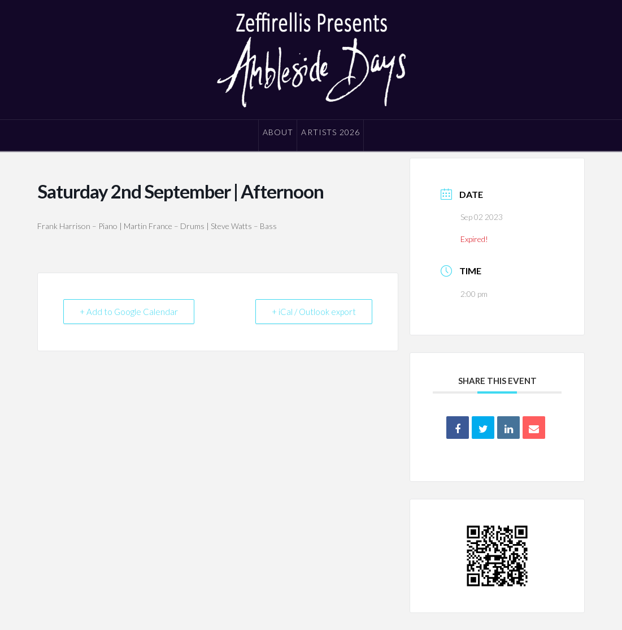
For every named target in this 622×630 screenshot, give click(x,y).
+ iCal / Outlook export (314, 312)
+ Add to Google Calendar (129, 312)
